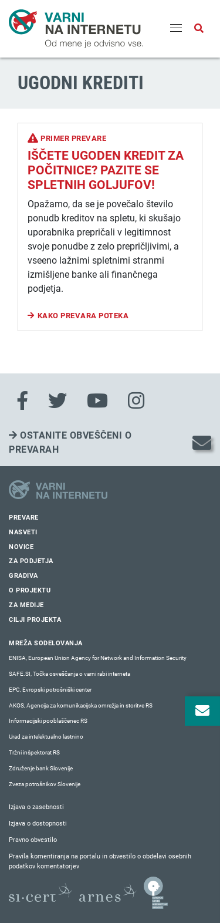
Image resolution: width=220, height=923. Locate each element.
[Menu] (176, 29)
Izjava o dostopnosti (38, 823)
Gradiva (23, 576)
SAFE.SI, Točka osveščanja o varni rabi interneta (69, 674)
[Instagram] (136, 401)
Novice (21, 547)
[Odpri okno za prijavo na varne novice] (202, 711)
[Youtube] (97, 401)
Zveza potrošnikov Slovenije (44, 784)
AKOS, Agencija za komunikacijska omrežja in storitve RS (81, 705)
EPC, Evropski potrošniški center (50, 689)
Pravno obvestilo (33, 840)
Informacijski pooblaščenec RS (48, 721)
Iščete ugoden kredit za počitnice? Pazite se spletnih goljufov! (106, 170)
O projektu (29, 590)
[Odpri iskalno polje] (199, 29)
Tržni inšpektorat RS (34, 752)
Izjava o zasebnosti (36, 807)
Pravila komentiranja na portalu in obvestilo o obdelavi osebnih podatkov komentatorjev (100, 861)
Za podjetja (31, 561)
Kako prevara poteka (83, 315)
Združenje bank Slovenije (41, 768)
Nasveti (23, 532)
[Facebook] (22, 401)
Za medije (26, 605)
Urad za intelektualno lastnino (46, 736)
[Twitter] (57, 401)
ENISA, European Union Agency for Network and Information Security (98, 658)
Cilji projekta (35, 620)
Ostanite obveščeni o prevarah (70, 442)
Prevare (24, 517)
